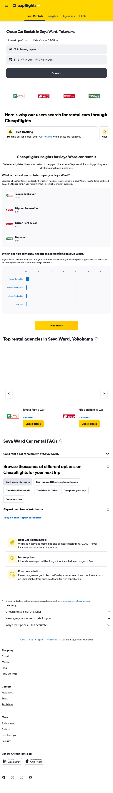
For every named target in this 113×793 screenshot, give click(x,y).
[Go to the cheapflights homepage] (26, 6)
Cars (22, 639)
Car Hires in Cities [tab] (47, 490)
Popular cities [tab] (14, 499)
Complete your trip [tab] (75, 490)
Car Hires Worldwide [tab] (18, 490)
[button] (6, 6)
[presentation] (96, 338)
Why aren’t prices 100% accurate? (58, 625)
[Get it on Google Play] (12, 761)
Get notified (45, 136)
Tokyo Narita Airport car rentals (22, 517)
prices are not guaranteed (77, 601)
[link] (56, 325)
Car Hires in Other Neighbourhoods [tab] (57, 481)
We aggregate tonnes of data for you (58, 618)
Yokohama (52, 639)
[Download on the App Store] (34, 761)
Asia (31, 639)
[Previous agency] (9, 394)
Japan (40, 639)
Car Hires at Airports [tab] (18, 481)
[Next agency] (104, 394)
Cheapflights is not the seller (58, 611)
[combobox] (17, 40)
